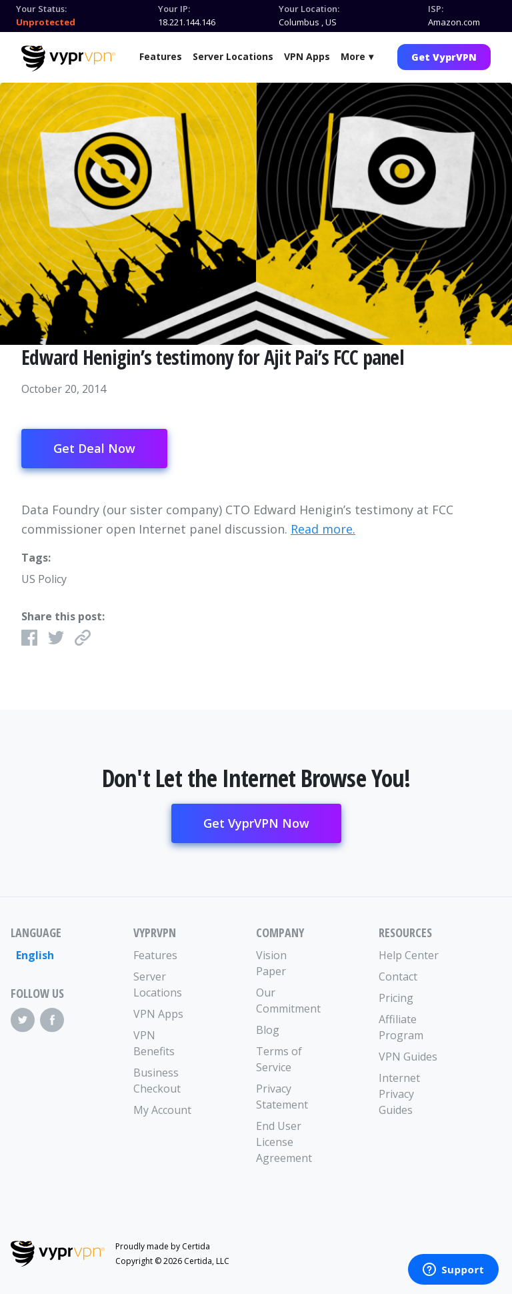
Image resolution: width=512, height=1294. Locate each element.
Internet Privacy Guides (399, 1094)
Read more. (323, 529)
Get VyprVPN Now (256, 823)
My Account (162, 1110)
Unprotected (45, 22)
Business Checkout (157, 1080)
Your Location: (309, 9)
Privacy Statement (282, 1096)
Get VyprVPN (444, 57)
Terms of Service (279, 1059)
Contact (398, 976)
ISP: (435, 9)
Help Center (409, 955)
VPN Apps (307, 56)
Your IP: (174, 9)
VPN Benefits (154, 1043)
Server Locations (233, 56)
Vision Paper (271, 963)
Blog (267, 1030)
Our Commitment (286, 1000)
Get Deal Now (94, 448)
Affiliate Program (401, 1027)
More (353, 56)
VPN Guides (408, 1056)
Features (160, 56)
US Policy (44, 579)
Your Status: (41, 9)
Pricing (396, 998)
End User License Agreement (284, 1142)
